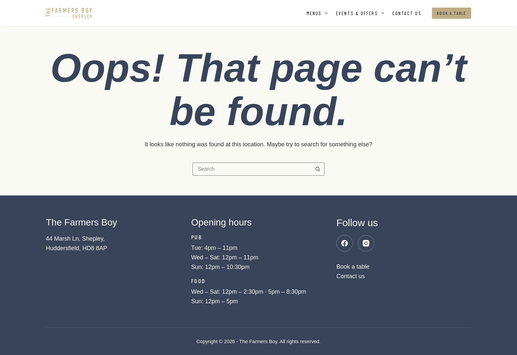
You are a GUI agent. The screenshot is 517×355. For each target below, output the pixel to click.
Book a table (451, 13)
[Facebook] (344, 243)
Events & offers (361, 13)
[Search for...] (252, 169)
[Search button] (317, 169)
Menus (319, 13)
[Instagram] (366, 243)
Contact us (406, 13)
